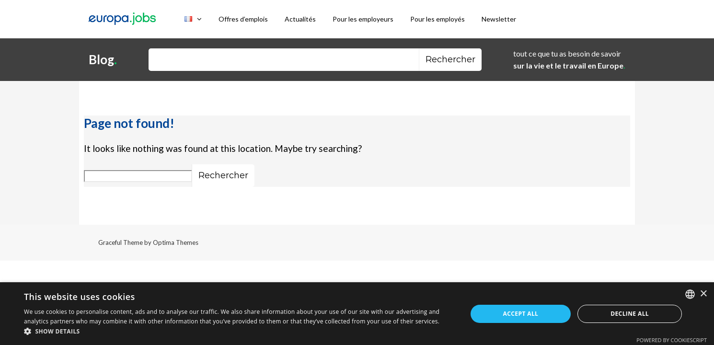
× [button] (703, 294)
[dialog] (357, 313)
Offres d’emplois (243, 19)
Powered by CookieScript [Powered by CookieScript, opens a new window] (671, 340)
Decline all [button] (629, 314)
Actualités (300, 19)
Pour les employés (437, 19)
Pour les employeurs (363, 19)
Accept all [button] (521, 314)
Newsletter (499, 19)
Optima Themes (175, 242)
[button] (239, 332)
